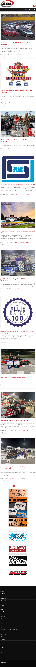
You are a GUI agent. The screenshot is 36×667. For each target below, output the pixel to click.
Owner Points (3, 600)
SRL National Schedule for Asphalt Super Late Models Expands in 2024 (18, 231)
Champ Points (3, 598)
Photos (2, 618)
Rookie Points (3, 603)
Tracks (2, 647)
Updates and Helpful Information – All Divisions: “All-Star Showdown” (16, 91)
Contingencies (3, 636)
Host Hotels (3, 639)
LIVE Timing (3, 611)
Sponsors (3, 644)
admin (11, 54)
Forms (2, 631)
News (15, 54)
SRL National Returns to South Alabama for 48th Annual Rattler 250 (16, 140)
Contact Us (3, 605)
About (2, 649)
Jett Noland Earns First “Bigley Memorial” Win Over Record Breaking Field (16, 279)
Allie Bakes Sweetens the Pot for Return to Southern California (18, 331)
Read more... (3, 56)
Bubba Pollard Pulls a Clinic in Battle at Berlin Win (14, 420)
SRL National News (19, 54)
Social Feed (3, 616)
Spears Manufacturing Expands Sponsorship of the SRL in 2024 (18, 185)
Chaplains (3, 654)
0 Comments (27, 54)
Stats (2, 652)
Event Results (3, 595)
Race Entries (3, 634)
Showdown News (19, 102)
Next (22, 486)
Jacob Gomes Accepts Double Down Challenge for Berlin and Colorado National (17, 467)
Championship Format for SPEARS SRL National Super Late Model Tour (17, 43)
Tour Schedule (3, 593)
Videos (2, 621)
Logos (2, 623)
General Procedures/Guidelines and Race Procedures (10, 629)
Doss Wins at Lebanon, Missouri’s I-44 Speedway (14, 377)
